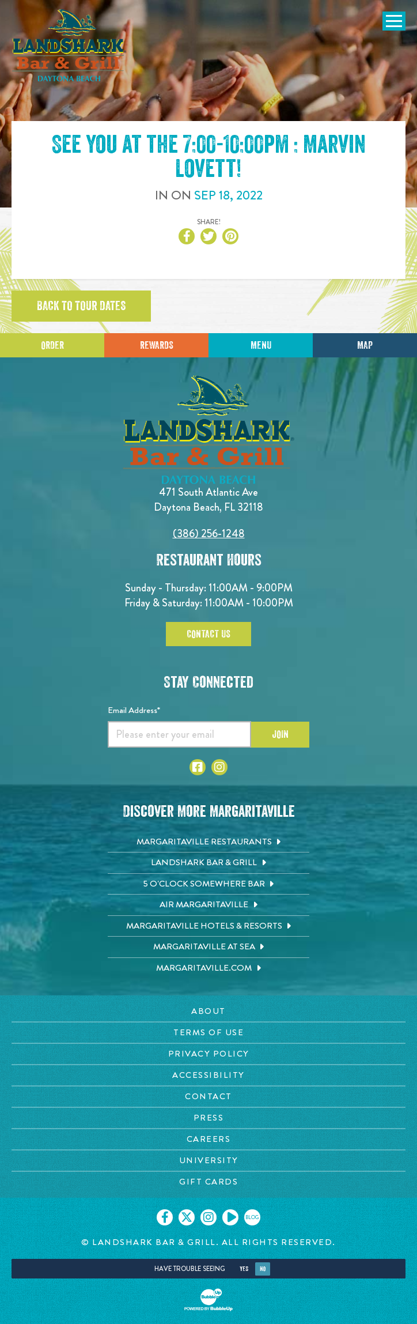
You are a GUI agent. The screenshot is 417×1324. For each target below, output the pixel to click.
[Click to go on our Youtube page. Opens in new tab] (230, 1217)
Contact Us (208, 634)
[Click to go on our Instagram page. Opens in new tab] (208, 1217)
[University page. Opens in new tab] (208, 1161)
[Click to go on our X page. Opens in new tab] (187, 1217)
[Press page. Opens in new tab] (208, 1118)
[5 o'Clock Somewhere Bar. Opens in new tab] (208, 884)
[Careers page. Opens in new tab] (208, 1139)
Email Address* (134, 710)
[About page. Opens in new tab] (208, 1011)
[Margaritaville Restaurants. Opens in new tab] (208, 842)
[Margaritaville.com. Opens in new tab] (208, 968)
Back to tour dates (81, 306)
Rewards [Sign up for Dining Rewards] (156, 345)
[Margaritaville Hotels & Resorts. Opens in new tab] (208, 926)
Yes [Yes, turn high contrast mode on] (244, 1269)
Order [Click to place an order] (52, 345)
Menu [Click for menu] (261, 345)
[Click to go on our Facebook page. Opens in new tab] (165, 1217)
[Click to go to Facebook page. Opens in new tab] (197, 767)
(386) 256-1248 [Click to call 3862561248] (209, 533)
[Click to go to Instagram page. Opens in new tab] (219, 767)
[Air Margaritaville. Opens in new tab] (208, 905)
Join (280, 734)
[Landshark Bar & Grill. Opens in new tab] (208, 863)
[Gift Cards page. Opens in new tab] (208, 1182)
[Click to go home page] (69, 45)
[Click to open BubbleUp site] (208, 1299)
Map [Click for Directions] (365, 345)
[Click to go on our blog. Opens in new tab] (252, 1217)
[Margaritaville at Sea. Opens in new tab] (208, 947)
